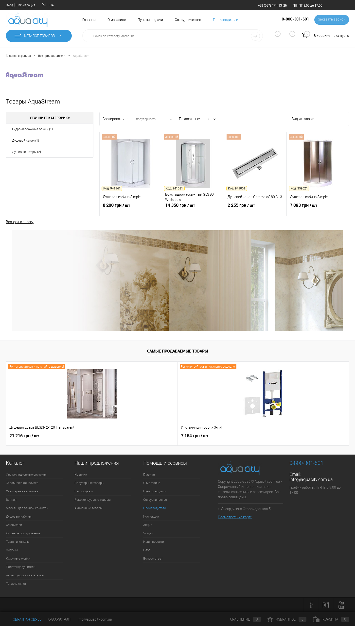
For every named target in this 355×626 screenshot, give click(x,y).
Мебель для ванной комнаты (27, 508)
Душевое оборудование (23, 533)
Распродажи (83, 491)
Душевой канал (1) (25, 140)
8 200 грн (131, 208)
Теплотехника (16, 583)
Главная (89, 20)
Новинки (80, 474)
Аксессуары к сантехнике (25, 575)
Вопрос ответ (153, 558)
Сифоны (12, 550)
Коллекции (151, 516)
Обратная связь (24, 619)
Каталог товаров (39, 36)
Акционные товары (88, 508)
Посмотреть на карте (235, 517)
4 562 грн (220, 438)
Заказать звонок (331, 20)
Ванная (11, 499)
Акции (147, 525)
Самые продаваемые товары (177, 351)
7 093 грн (318, 208)
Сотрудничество (188, 20)
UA (52, 5)
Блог (146, 550)
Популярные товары (89, 483)
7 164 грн (109, 435)
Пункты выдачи (150, 20)
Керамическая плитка (22, 483)
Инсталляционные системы (26, 474)
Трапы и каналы (18, 541)
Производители (225, 20)
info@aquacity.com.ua (311, 479)
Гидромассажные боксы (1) (32, 129)
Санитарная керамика (22, 491)
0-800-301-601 (59, 619)
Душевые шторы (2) (26, 152)
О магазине (116, 20)
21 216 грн (24, 435)
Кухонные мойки (18, 558)
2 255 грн (255, 208)
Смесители (14, 525)
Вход (9, 5)
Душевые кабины (19, 516)
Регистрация (26, 5)
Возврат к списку (20, 222)
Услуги (148, 533)
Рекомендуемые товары (92, 499)
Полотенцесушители (20, 567)
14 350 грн (193, 208)
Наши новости (153, 541)
